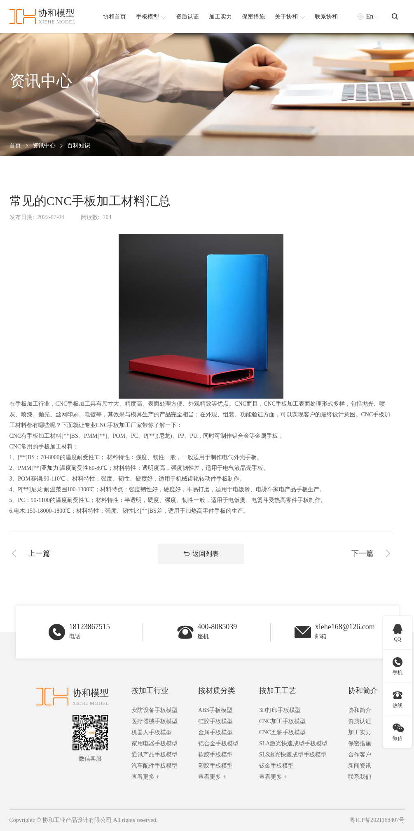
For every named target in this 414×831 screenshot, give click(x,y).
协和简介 (363, 691)
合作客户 (359, 755)
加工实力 (359, 733)
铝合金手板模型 (218, 744)
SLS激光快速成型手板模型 (293, 755)
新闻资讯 (359, 766)
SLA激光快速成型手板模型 (293, 744)
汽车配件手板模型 (154, 766)
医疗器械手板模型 (154, 722)
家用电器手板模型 (154, 744)
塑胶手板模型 (215, 766)
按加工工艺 (277, 691)
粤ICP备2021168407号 (377, 820)
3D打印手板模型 (280, 710)
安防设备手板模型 (154, 710)
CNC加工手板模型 (282, 722)
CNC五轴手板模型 (282, 733)
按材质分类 (216, 691)
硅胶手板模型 (215, 722)
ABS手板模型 (215, 710)
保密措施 (359, 744)
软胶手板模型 (215, 755)
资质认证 (359, 722)
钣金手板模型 (276, 766)
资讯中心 (44, 146)
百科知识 (78, 146)
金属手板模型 (215, 733)
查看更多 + (145, 777)
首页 (15, 146)
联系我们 (359, 777)
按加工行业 (149, 691)
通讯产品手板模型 (154, 755)
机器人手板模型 (151, 733)
